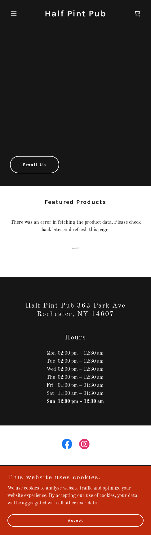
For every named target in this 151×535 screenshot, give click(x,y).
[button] (17, 13)
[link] (75, 15)
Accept (75, 520)
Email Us (34, 164)
